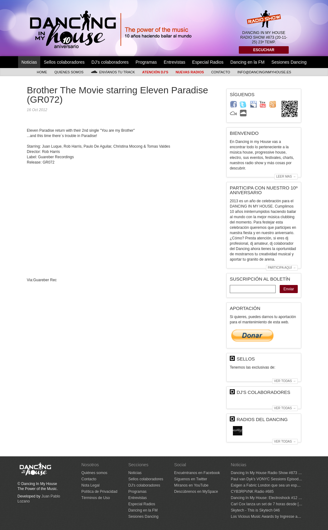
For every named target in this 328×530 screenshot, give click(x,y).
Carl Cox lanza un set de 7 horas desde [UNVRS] (272, 504)
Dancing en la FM (247, 62)
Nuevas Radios (190, 72)
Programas (146, 62)
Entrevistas (174, 62)
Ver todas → (285, 381)
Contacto (220, 72)
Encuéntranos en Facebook (197, 473)
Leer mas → (286, 176)
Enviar (288, 289)
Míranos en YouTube (191, 485)
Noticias (29, 62)
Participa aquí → (282, 267)
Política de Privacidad (99, 491)
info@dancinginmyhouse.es (264, 72)
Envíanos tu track (113, 72)
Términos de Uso (95, 498)
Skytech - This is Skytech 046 (255, 510)
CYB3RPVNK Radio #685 (252, 491)
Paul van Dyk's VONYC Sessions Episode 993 (269, 479)
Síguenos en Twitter (190, 479)
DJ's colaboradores (109, 62)
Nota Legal (90, 485)
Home (42, 72)
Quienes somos (69, 72)
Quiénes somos (94, 473)
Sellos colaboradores (64, 62)
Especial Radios (207, 62)
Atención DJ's (155, 72)
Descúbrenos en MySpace (196, 491)
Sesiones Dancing (288, 62)
